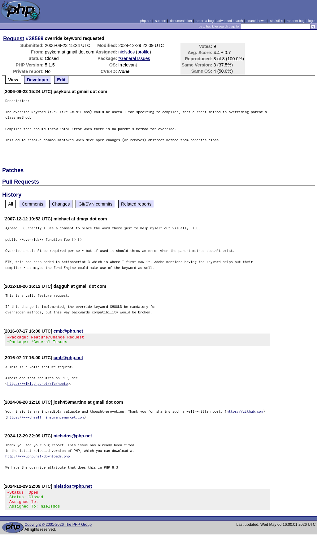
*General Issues (134, 58)
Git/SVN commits (95, 204)
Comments (32, 204)
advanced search (230, 21)
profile (143, 51)
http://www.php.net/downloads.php (37, 458)
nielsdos (126, 51)
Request (13, 38)
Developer (38, 79)
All (10, 204)
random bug (296, 21)
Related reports (136, 204)
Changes (61, 204)
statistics (276, 21)
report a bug (205, 21)
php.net (145, 21)
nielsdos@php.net (73, 437)
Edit (61, 79)
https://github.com (245, 413)
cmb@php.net (68, 331)
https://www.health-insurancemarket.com (45, 419)
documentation (181, 21)
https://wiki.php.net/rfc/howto (37, 385)
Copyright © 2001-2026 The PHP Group (58, 530)
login (311, 21)
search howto (256, 21)
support (160, 21)
